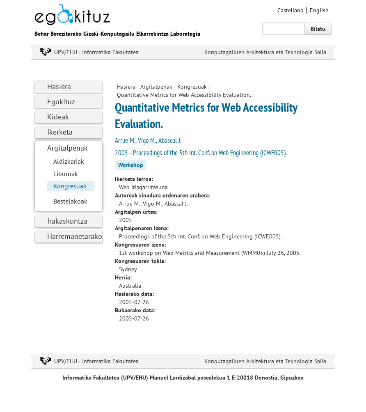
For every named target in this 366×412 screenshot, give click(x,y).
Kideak (58, 116)
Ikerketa (60, 132)
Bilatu (318, 28)
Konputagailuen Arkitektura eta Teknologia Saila (265, 52)
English (319, 10)
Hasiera (59, 86)
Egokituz (61, 101)
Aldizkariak (68, 161)
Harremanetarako (74, 236)
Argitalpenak (67, 148)
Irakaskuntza (67, 221)
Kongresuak (70, 186)
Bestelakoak (70, 201)
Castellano (290, 10)
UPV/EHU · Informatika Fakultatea (96, 52)
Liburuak (65, 173)
